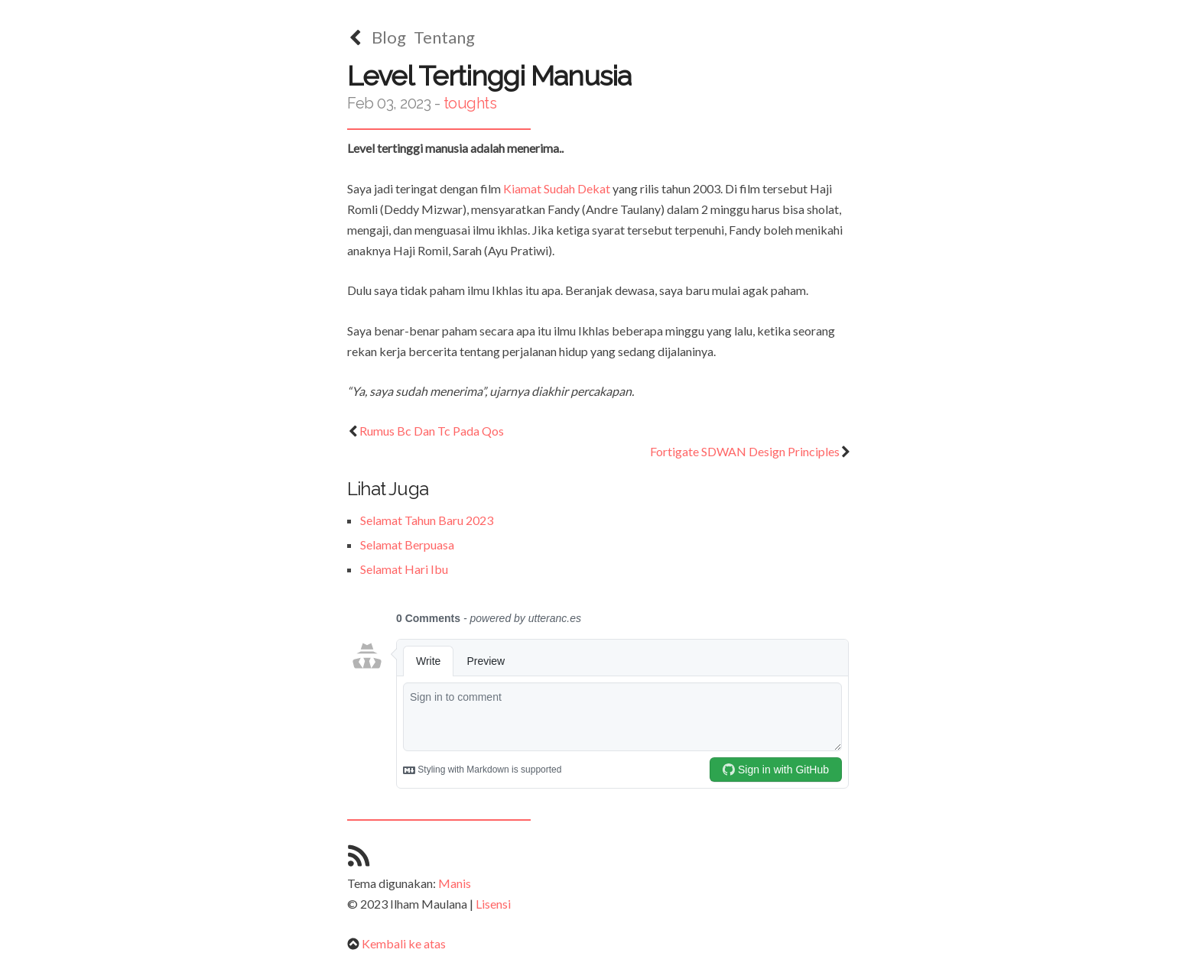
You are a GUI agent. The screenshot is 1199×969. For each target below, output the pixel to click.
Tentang (444, 37)
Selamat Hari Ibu (404, 569)
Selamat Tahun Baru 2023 (426, 520)
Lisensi (493, 903)
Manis (454, 883)
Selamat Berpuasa (407, 544)
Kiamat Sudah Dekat (556, 188)
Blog (389, 37)
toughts (470, 103)
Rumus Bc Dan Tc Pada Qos (425, 430)
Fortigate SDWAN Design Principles (751, 451)
